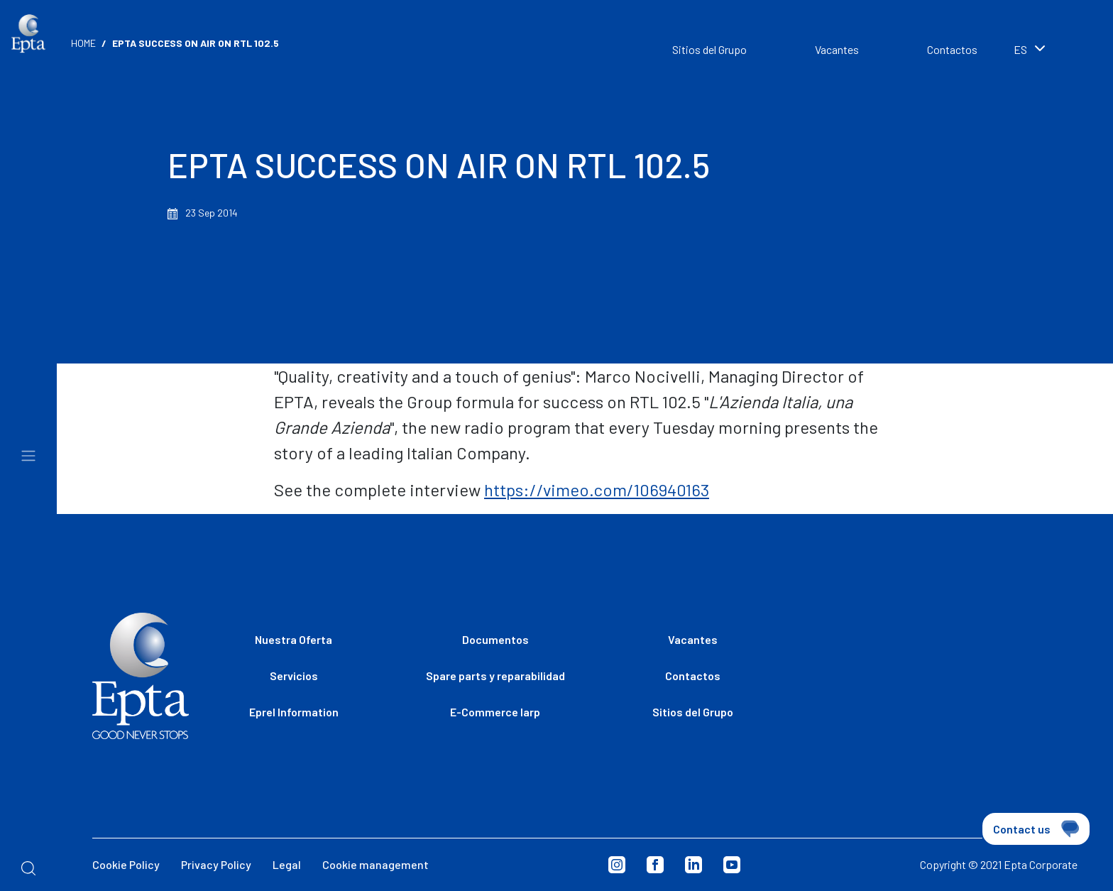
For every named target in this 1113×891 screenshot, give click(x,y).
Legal (287, 864)
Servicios (294, 675)
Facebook (655, 864)
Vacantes (837, 49)
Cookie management (375, 864)
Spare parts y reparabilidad (495, 675)
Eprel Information (294, 711)
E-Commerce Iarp (495, 711)
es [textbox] (1020, 49)
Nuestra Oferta (293, 639)
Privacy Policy (216, 864)
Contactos (952, 49)
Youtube (731, 864)
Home (83, 43)
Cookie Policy (126, 864)
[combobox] (1049, 51)
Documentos (495, 639)
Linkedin (693, 864)
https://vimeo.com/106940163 (596, 489)
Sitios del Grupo (709, 49)
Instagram (616, 864)
